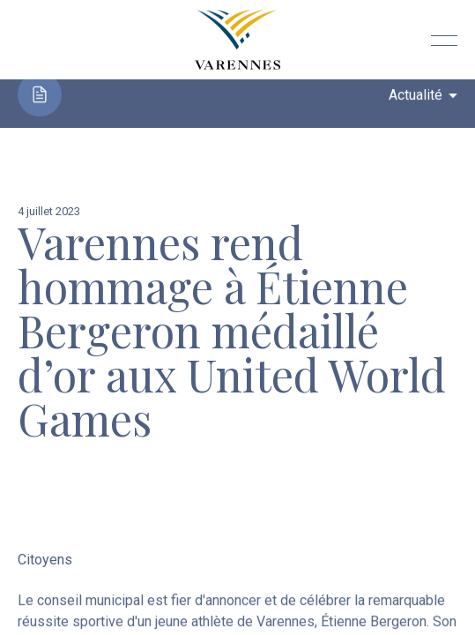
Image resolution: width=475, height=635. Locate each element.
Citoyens (45, 559)
